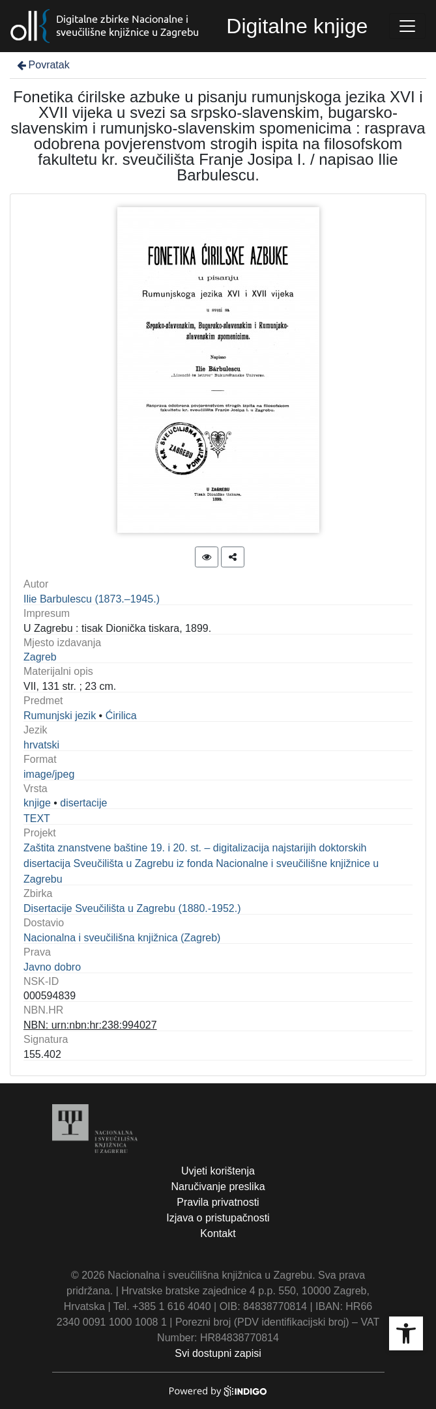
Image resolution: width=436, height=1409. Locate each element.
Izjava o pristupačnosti (217, 1217)
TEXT (36, 818)
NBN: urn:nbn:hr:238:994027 (90, 1025)
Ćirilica (121, 715)
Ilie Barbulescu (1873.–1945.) (91, 599)
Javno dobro (52, 967)
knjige (37, 802)
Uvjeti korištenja (218, 1170)
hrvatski (41, 744)
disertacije (83, 802)
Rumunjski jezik (59, 715)
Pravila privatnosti (218, 1202)
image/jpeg (48, 774)
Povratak (42, 64)
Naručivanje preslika (218, 1186)
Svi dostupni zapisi (218, 1353)
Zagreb (40, 656)
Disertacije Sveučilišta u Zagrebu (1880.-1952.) (132, 908)
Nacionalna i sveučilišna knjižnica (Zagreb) (121, 937)
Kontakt (217, 1233)
